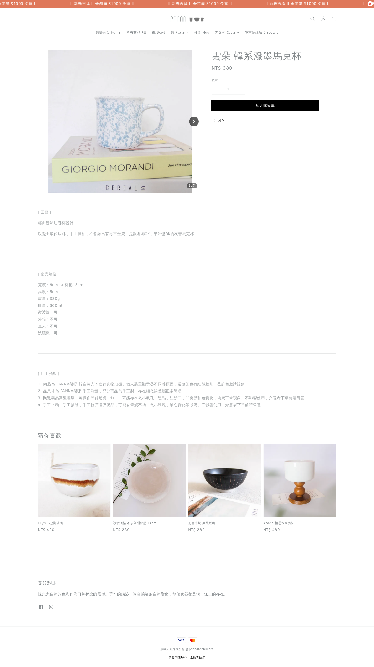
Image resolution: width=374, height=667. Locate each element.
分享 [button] (218, 120)
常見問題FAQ (178, 657)
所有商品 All (136, 33)
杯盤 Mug (201, 33)
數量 (215, 80)
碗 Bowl (158, 33)
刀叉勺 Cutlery (227, 33)
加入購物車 (265, 106)
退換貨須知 (197, 657)
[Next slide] (194, 121)
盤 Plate (178, 33)
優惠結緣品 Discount (261, 33)
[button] (312, 19)
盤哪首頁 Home (108, 33)
